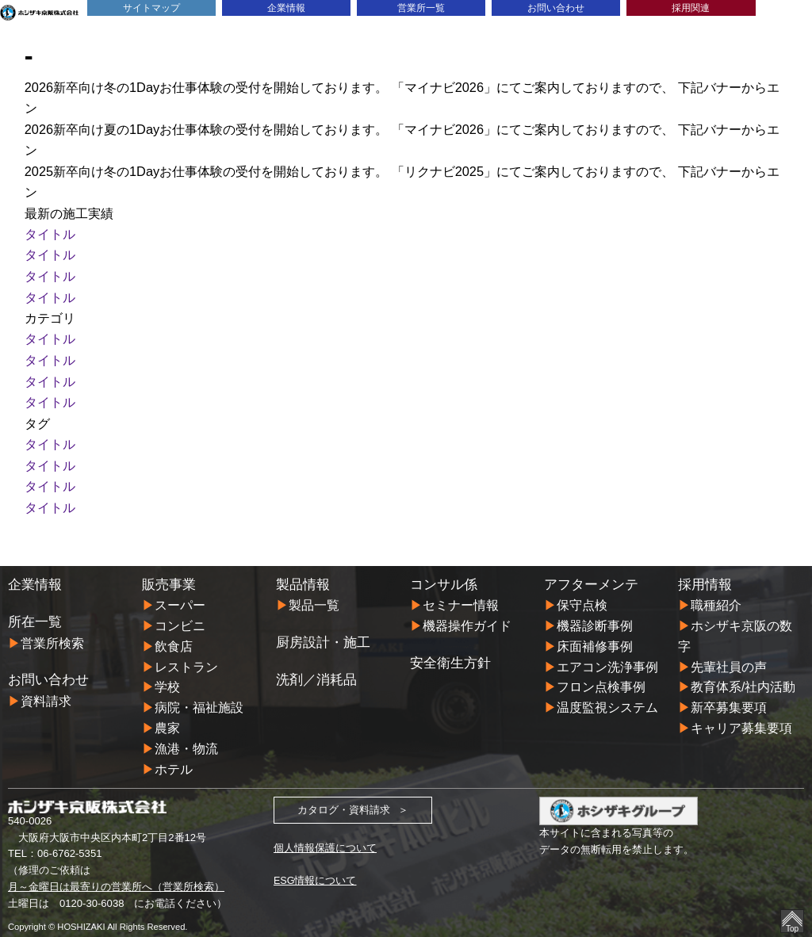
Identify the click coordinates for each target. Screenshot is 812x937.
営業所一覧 (421, 7)
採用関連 (690, 7)
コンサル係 (443, 578)
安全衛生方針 (450, 656)
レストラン (186, 660)
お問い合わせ (556, 7)
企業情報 (286, 7)
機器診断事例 (595, 620)
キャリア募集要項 (741, 722)
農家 (167, 722)
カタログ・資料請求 (343, 803)
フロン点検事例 (601, 681)
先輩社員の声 (729, 660)
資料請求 (46, 694)
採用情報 (705, 578)
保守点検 (582, 599)
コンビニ (180, 620)
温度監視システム (607, 701)
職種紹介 (716, 599)
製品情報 (303, 578)
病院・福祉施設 (199, 701)
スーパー (180, 599)
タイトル (50, 232)
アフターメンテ (591, 578)
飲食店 (174, 640)
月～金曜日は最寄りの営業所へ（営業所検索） (116, 881)
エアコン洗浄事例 (607, 660)
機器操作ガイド (467, 620)
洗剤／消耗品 (316, 674)
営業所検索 (52, 636)
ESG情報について (316, 875)
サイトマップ (151, 7)
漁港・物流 (186, 743)
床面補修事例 (595, 640)
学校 (167, 681)
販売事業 (169, 578)
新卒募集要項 (729, 701)
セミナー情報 (461, 599)
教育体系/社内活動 (743, 681)
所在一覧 (35, 616)
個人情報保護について (325, 841)
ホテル (174, 762)
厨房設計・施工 (323, 636)
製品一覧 (314, 599)
